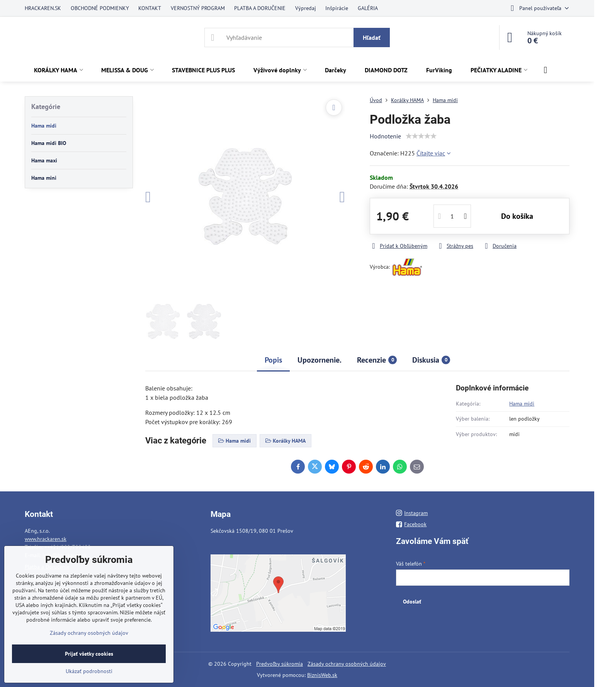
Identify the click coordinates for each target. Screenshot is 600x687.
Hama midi (521, 403)
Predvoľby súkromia (279, 663)
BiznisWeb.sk (322, 675)
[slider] (421, 136)
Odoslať (412, 601)
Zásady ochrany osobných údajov (347, 663)
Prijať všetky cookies (89, 653)
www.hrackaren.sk (45, 538)
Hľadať (372, 37)
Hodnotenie (385, 136)
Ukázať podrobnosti (89, 671)
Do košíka (517, 216)
